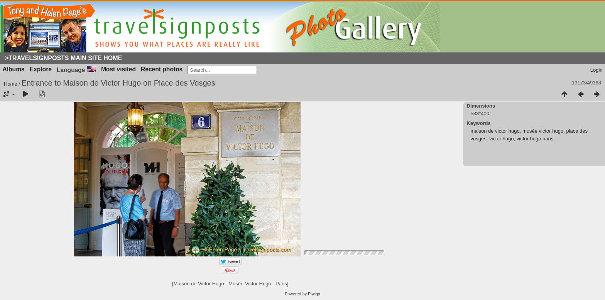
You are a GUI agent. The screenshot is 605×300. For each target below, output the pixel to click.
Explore (41, 69)
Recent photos (162, 69)
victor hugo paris (535, 139)
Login (596, 70)
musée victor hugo (542, 131)
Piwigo (314, 294)
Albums (14, 69)
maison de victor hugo (495, 131)
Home (10, 84)
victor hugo (501, 139)
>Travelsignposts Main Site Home (63, 58)
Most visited (118, 69)
